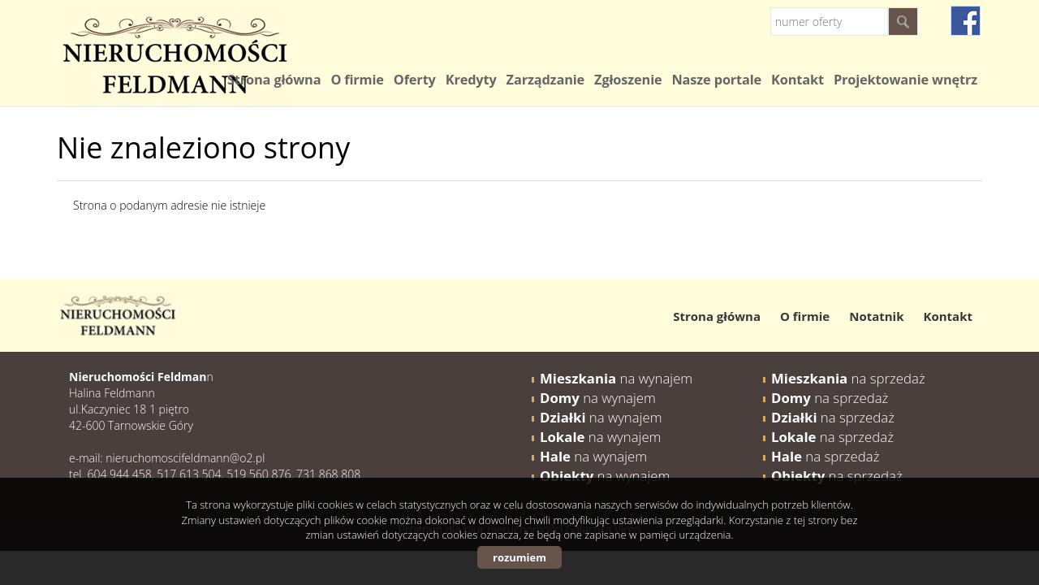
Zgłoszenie (628, 80)
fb (966, 21)
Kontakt (797, 80)
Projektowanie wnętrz (905, 80)
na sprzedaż (848, 378)
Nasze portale (716, 80)
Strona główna (274, 80)
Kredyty (471, 80)
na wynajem (616, 378)
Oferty (415, 80)
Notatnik (876, 316)
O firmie (356, 80)
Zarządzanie (545, 80)
